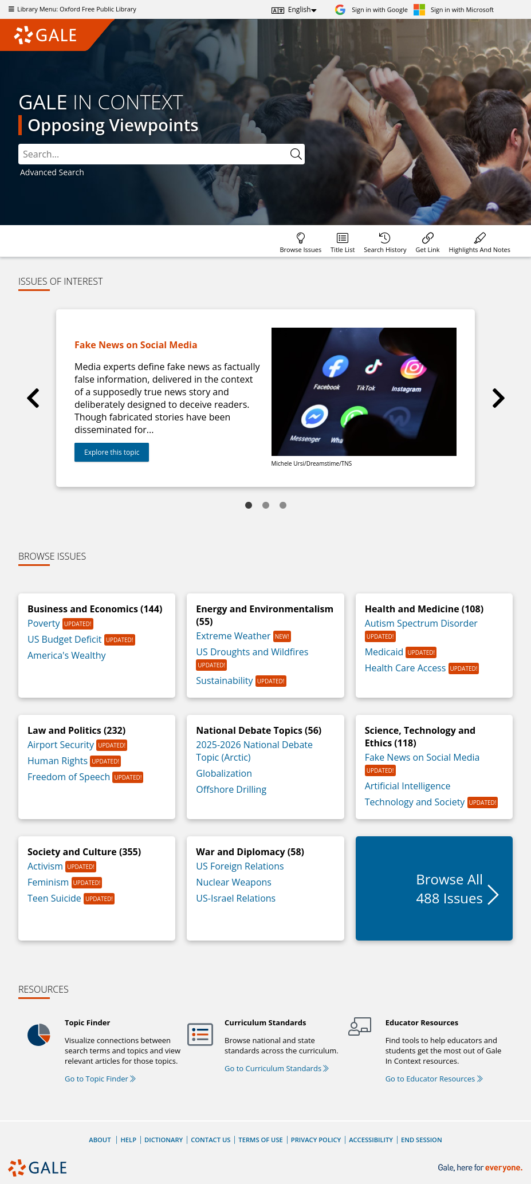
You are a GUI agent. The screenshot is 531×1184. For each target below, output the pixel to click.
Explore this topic (111, 452)
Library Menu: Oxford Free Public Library (71, 9)
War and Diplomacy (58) (250, 851)
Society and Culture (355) (84, 851)
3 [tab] (283, 506)
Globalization (224, 773)
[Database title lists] (342, 241)
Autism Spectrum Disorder (421, 623)
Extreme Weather (234, 636)
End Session (421, 1139)
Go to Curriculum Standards (277, 1068)
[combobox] (153, 154)
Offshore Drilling (231, 789)
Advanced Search (52, 172)
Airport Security (61, 744)
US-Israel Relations (236, 898)
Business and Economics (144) (94, 609)
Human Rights (58, 760)
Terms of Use (260, 1139)
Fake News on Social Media (422, 757)
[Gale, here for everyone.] (481, 1168)
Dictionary (163, 1139)
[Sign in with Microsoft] (454, 9)
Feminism (49, 882)
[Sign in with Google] (371, 9)
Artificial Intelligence (408, 786)
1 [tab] (248, 506)
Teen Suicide (55, 898)
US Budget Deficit (65, 639)
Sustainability (225, 680)
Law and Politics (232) (76, 730)
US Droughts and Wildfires (252, 652)
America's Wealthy (66, 655)
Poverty (44, 623)
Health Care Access (407, 668)
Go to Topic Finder (100, 1078)
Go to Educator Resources (434, 1078)
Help (128, 1139)
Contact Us (210, 1139)
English (299, 9)
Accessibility (371, 1139)
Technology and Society (416, 802)
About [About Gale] (100, 1139)
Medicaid (385, 652)
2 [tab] (266, 506)
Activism (46, 866)
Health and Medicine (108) (424, 609)
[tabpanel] (265, 398)
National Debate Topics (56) (258, 730)
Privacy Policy (316, 1139)
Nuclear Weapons (234, 882)
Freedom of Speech (69, 776)
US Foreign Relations (240, 866)
